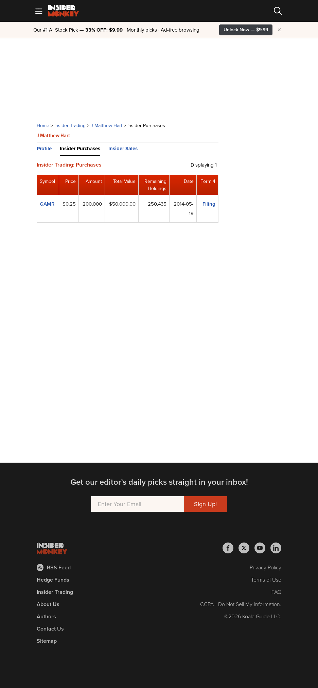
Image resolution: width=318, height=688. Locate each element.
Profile (44, 148)
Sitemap (47, 641)
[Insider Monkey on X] (246, 548)
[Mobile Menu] (39, 11)
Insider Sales (123, 148)
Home (43, 125)
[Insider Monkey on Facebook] (230, 548)
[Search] (278, 11)
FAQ (276, 592)
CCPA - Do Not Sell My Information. (240, 604)
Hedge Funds (53, 580)
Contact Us (50, 629)
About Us (48, 604)
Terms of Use (266, 580)
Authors (46, 616)
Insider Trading (70, 125)
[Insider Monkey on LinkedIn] (275, 548)
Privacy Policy (265, 567)
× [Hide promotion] (279, 30)
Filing (208, 204)
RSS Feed (54, 567)
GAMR (47, 204)
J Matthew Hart (106, 125)
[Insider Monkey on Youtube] (262, 548)
